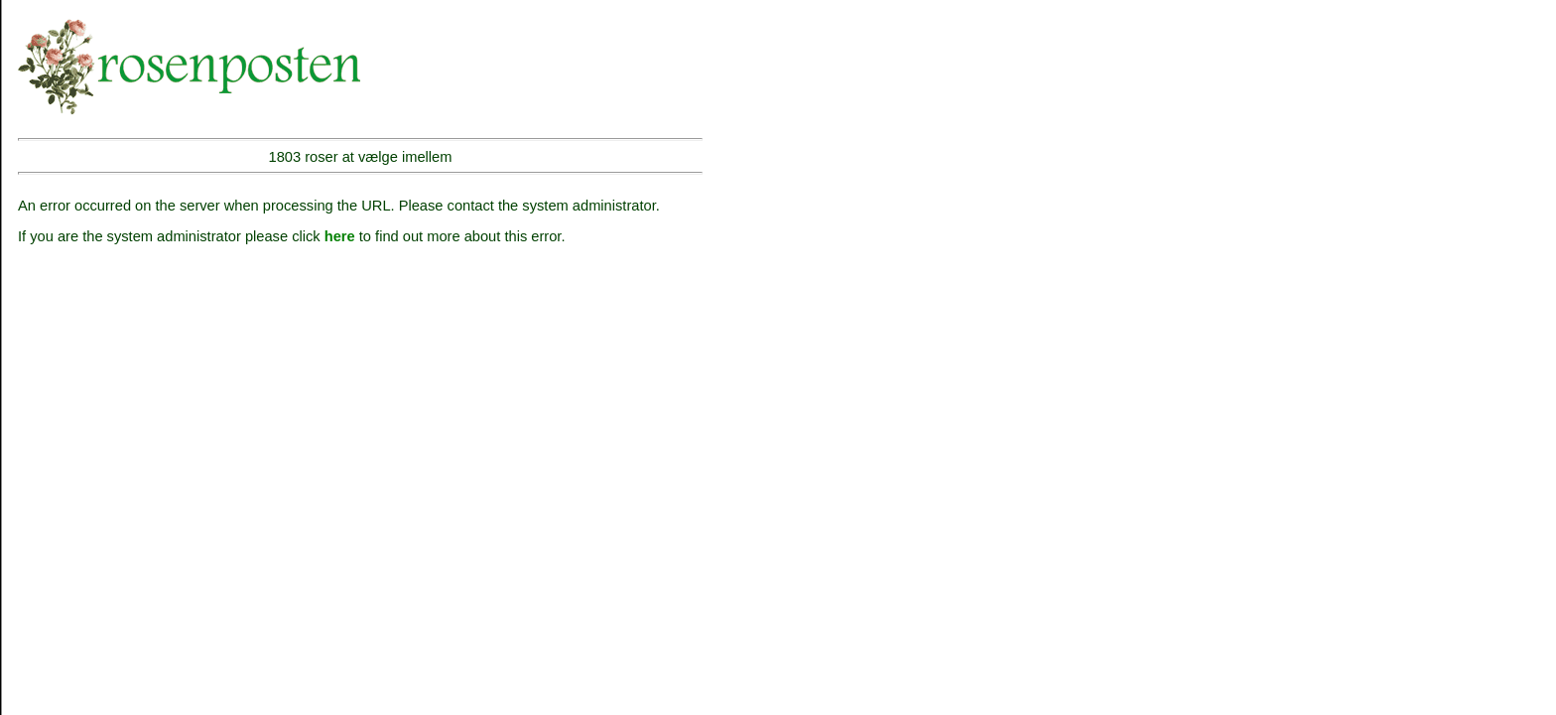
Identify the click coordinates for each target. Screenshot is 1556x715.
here (339, 236)
